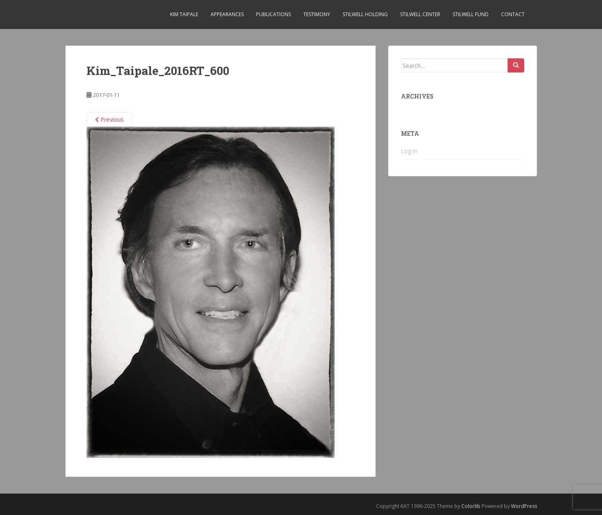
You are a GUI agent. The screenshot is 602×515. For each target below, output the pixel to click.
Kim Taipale (184, 14)
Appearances (227, 14)
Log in (409, 151)
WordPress (524, 506)
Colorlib (470, 506)
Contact (513, 14)
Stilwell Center (420, 14)
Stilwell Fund (471, 14)
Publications (273, 14)
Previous (109, 119)
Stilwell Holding (365, 14)
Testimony (316, 14)
